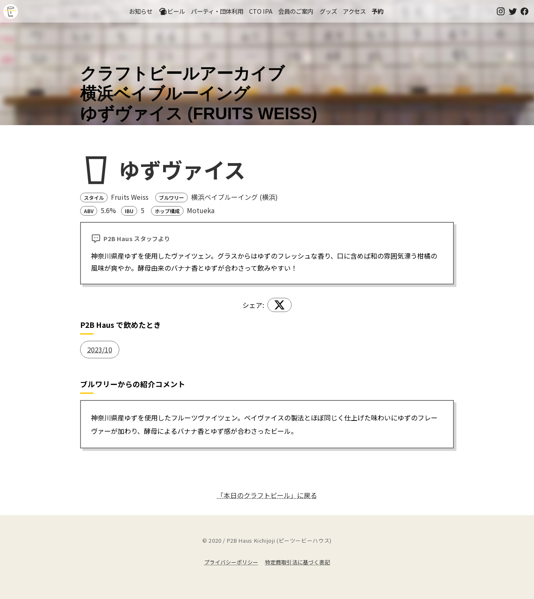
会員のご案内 (295, 11)
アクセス (354, 11)
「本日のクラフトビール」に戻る (267, 495)
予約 (377, 11)
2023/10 (99, 350)
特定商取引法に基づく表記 (297, 562)
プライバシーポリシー (231, 562)
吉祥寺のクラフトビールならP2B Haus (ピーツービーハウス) (10, 11)
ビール (172, 11)
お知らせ (140, 11)
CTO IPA (260, 11)
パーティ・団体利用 (217, 11)
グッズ (328, 11)
